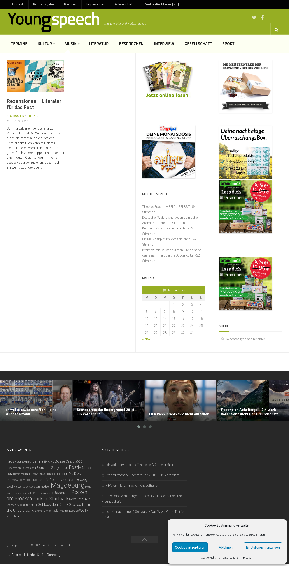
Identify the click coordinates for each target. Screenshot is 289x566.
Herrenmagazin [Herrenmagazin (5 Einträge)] (22, 475)
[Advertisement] (144, 363)
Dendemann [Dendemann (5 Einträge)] (14, 470)
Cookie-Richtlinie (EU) (134, 5)
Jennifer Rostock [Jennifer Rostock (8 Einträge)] (50, 482)
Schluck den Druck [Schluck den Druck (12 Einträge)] (53, 506)
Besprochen (121, 45)
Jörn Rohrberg (50, 557)
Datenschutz (230, 557)
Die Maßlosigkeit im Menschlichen (166, 241)
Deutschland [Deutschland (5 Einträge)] (28, 470)
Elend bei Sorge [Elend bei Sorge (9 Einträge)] (48, 470)
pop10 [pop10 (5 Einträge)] (50, 495)
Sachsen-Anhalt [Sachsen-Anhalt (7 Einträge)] (27, 507)
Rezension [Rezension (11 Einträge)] (62, 495)
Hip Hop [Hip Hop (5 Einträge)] (60, 475)
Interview (151, 45)
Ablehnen (226, 547)
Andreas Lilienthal (24, 557)
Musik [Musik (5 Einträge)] (28, 495)
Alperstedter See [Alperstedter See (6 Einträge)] (16, 463)
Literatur (91, 45)
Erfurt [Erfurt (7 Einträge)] (64, 470)
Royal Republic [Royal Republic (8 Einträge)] (79, 501)
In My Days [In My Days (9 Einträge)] (73, 476)
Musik (65, 45)
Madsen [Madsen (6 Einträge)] (45, 488)
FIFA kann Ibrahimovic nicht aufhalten (132, 487)
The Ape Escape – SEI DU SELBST (166, 209)
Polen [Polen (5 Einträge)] (43, 495)
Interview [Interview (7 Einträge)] (12, 482)
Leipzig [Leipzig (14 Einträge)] (80, 481)
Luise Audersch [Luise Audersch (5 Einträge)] (31, 488)
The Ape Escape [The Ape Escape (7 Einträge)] (68, 512)
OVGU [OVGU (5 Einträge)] (35, 495)
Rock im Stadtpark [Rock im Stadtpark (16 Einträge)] (50, 500)
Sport (210, 45)
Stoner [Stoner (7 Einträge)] (39, 512)
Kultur (41, 45)
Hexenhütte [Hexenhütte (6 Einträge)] (38, 475)
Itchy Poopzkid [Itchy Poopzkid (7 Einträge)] (28, 482)
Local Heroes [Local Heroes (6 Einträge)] (14, 488)
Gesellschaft (182, 45)
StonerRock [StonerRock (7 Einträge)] (51, 512)
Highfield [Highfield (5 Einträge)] (50, 475)
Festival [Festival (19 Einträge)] (77, 469)
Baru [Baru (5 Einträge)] (28, 463)
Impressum (247, 557)
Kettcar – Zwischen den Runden (164, 230)
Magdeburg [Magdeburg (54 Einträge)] (67, 487)
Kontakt (15, 5)
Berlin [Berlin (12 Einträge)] (36, 463)
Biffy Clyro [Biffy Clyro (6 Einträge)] (48, 463)
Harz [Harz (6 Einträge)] (9, 475)
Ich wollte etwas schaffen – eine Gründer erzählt (139, 467)
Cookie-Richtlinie (210, 557)
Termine (18, 45)
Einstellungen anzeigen (263, 547)
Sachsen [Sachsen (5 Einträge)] (11, 507)
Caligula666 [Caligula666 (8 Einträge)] (74, 463)
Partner (59, 5)
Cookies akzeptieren (190, 547)
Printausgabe (37, 5)
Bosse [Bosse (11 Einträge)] (60, 463)
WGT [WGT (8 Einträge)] (82, 512)
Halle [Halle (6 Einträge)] (88, 470)
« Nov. (146, 341)
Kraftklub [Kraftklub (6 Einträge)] (68, 482)
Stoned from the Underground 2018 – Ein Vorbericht (142, 477)
